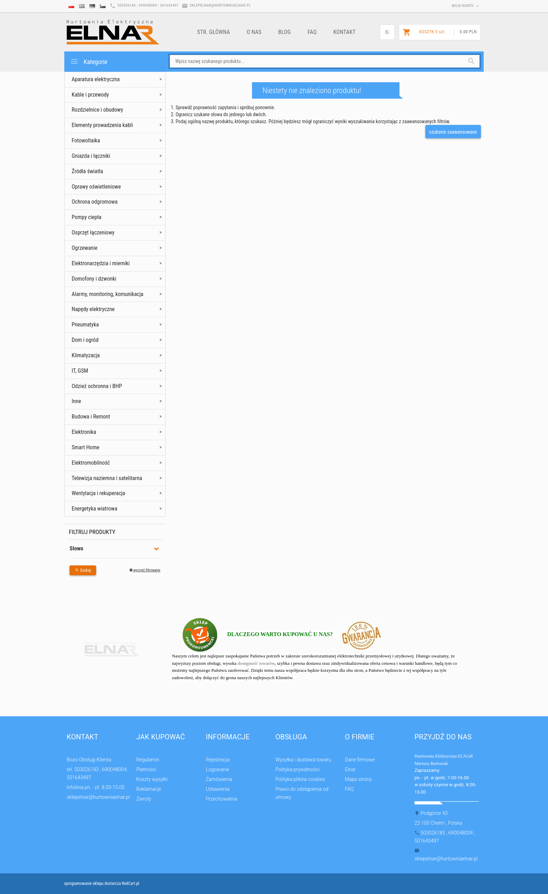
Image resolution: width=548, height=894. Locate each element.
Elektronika (84, 432)
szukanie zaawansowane (453, 132)
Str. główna (213, 32)
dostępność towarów (256, 663)
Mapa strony (358, 779)
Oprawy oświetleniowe (96, 186)
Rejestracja (218, 759)
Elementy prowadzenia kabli (102, 125)
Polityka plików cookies (300, 779)
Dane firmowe (360, 759)
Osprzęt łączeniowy (93, 232)
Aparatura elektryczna (96, 79)
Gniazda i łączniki (91, 156)
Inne (76, 401)
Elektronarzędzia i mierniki (101, 263)
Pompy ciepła (86, 217)
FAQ (312, 32)
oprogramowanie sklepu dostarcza (92, 883)
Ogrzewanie (85, 248)
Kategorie (88, 61)
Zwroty (143, 799)
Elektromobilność (91, 462)
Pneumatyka (85, 324)
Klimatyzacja (86, 355)
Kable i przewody (90, 94)
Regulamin (147, 759)
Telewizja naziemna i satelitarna (107, 478)
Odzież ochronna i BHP (97, 386)
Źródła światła (87, 171)
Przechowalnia (221, 799)
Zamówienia (219, 779)
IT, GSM (80, 370)
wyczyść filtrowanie (144, 570)
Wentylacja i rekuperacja (98, 493)
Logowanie (217, 769)
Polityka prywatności (297, 769)
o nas (254, 32)
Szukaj (83, 570)
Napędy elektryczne (93, 309)
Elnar (350, 769)
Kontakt (344, 32)
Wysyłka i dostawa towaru (303, 759)
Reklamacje (148, 789)
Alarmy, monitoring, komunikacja (107, 294)
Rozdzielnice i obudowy (97, 109)
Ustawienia (218, 789)
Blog (284, 32)
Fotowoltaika (86, 140)
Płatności (146, 769)
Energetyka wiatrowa (94, 508)
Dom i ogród (85, 340)
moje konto (466, 5)
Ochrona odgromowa (94, 201)
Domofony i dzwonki (94, 278)
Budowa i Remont (91, 416)
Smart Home (85, 447)
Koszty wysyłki (152, 779)
